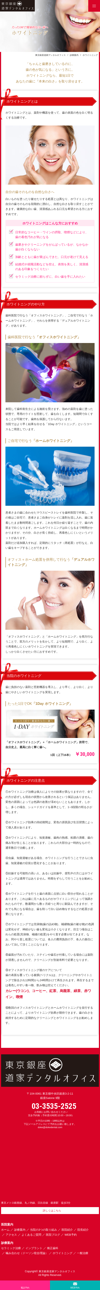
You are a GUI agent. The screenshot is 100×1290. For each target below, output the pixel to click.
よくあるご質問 (31, 1234)
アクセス (11, 1234)
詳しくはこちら (52, 1210)
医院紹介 (67, 1229)
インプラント (33, 1248)
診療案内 (74, 55)
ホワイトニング (62, 1253)
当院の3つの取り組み (43, 1229)
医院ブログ (53, 1234)
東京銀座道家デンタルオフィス (50, 55)
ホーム (5, 1229)
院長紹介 (83, 1229)
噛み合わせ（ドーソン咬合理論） (27, 1253)
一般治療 (82, 1253)
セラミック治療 (11, 1248)
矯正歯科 (52, 1248)
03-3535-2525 (54, 1106)
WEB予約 (71, 1234)
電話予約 (25, 1288)
